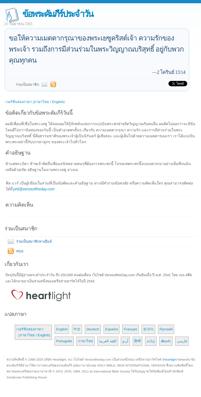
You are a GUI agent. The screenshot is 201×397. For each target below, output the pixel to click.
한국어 (148, 329)
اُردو (125, 341)
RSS (19, 251)
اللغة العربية (108, 341)
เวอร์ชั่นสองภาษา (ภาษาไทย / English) (35, 102)
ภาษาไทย (85, 341)
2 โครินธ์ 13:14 (171, 72)
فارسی (182, 341)
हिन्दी (137, 341)
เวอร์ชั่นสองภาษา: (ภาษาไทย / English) (33, 332)
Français (130, 329)
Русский (166, 329)
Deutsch (92, 329)
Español (111, 329)
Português (64, 341)
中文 (76, 329)
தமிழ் (151, 341)
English (62, 329)
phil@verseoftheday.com (33, 189)
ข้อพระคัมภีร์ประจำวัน (57, 14)
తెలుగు (166, 341)
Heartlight (170, 359)
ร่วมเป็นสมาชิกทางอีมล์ (28, 241)
